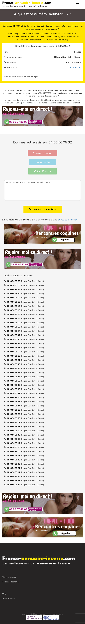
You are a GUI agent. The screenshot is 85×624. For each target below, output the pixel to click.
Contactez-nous (8, 598)
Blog (4, 593)
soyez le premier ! (68, 219)
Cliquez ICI (75, 67)
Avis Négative (42, 153)
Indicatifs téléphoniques (11, 582)
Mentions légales (9, 577)
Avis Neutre (42, 162)
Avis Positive (42, 171)
